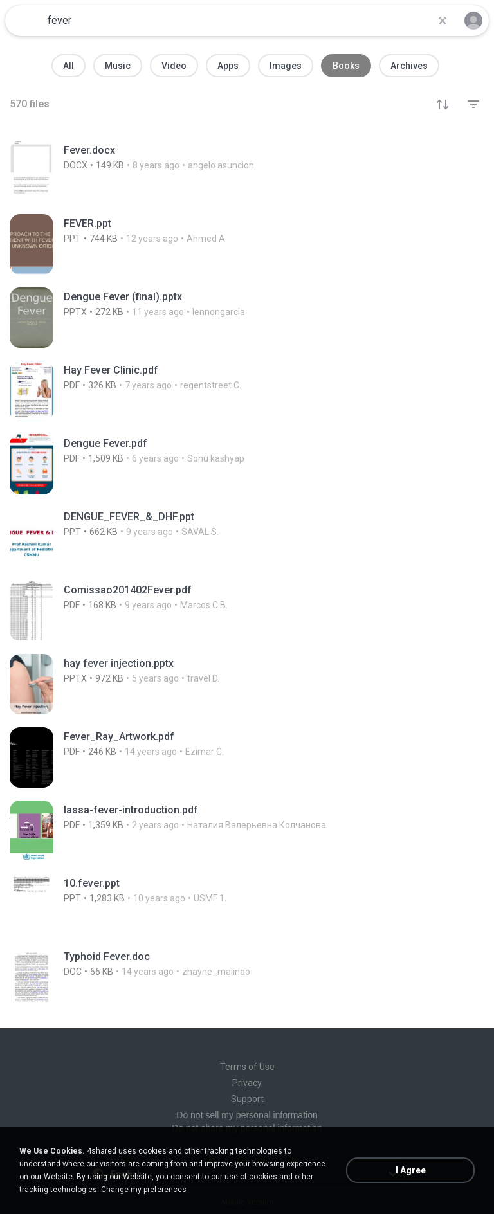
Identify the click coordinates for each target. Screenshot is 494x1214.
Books (346, 65)
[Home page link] (24, 20)
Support (247, 1099)
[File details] (247, 171)
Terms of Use (247, 1067)
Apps (228, 65)
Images (286, 65)
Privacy (247, 1083)
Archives (409, 65)
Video (174, 65)
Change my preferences (144, 1189)
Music (118, 65)
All (68, 65)
